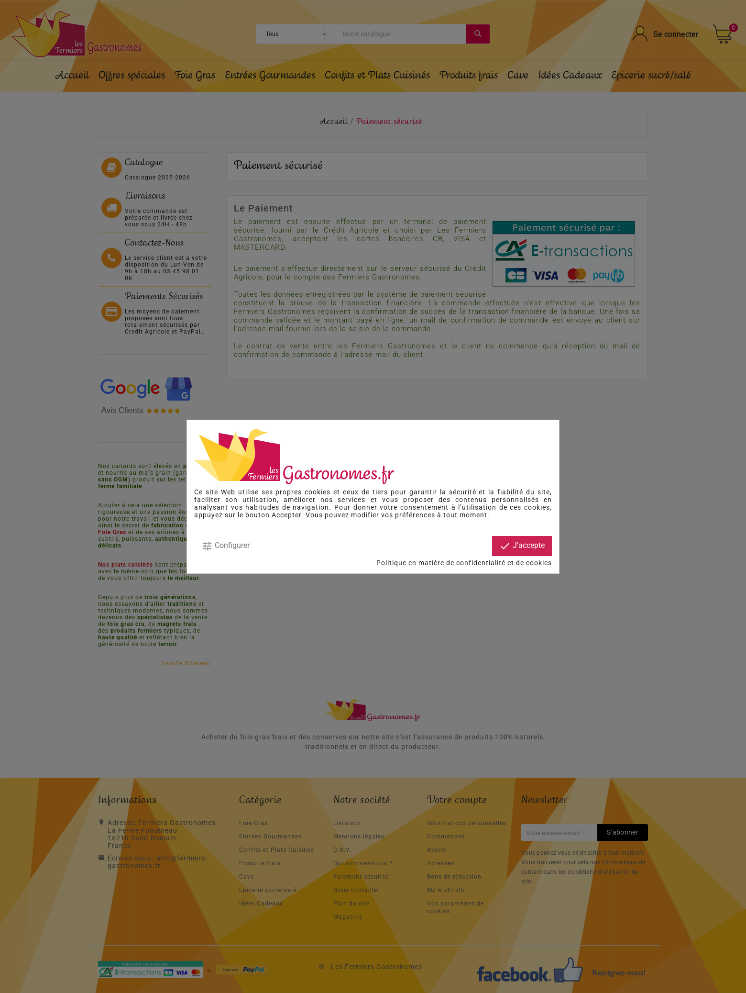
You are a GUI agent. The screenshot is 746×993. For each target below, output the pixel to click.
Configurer (225, 546)
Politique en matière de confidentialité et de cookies (464, 563)
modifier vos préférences (393, 515)
